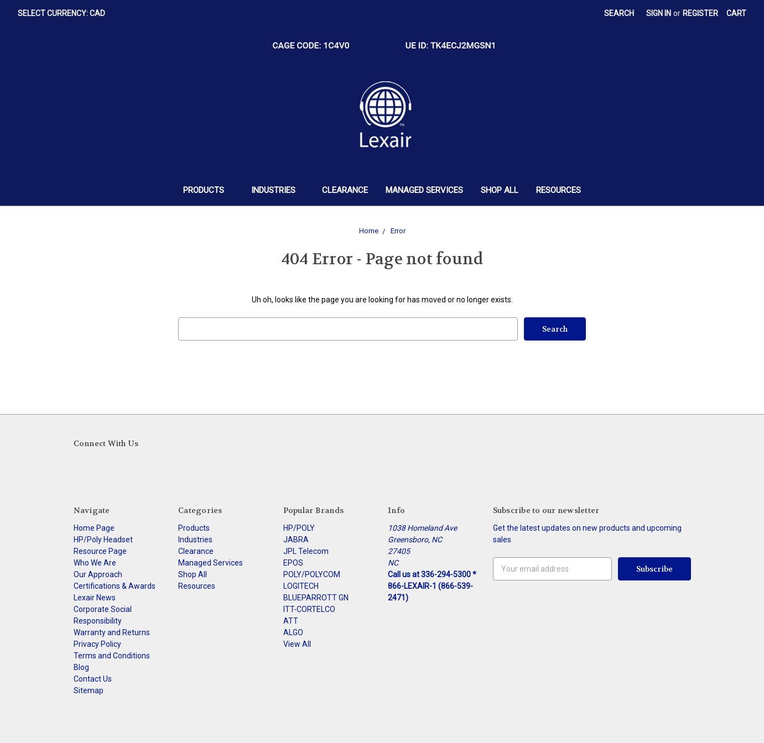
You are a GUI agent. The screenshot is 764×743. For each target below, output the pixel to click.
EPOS (293, 562)
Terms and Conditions (112, 655)
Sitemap (88, 690)
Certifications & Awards (114, 586)
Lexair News (95, 597)
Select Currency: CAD (65, 13)
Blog (81, 667)
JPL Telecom (306, 551)
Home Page (94, 528)
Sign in (658, 13)
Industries (278, 190)
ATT (290, 620)
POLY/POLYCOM (311, 574)
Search (619, 13)
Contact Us (93, 678)
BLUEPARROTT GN (316, 597)
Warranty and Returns (112, 632)
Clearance (345, 190)
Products (208, 190)
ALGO (293, 632)
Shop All (499, 190)
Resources (558, 190)
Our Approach (98, 574)
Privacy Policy (97, 644)
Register (700, 13)
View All (297, 644)
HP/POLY (299, 528)
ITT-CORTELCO (309, 609)
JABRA (296, 539)
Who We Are (95, 562)
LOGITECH (301, 586)
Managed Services (424, 190)
